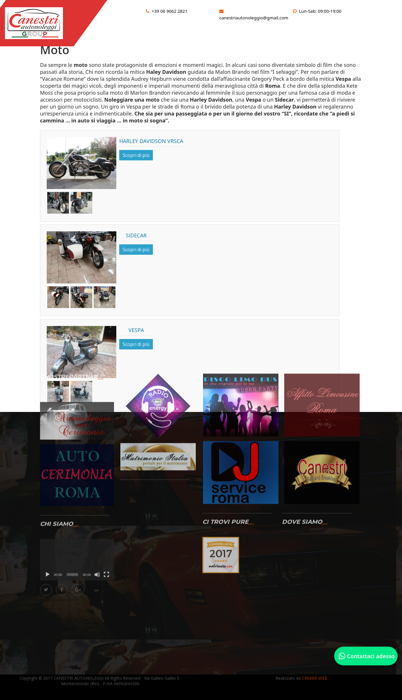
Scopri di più (136, 155)
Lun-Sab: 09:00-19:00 (320, 11)
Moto (330, 32)
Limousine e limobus (289, 32)
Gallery (356, 32)
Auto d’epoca (162, 32)
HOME (130, 32)
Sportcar (244, 32)
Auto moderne (205, 32)
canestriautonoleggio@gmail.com (253, 18)
